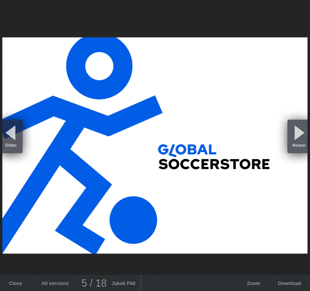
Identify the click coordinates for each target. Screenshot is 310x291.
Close (15, 283)
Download (289, 283)
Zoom (253, 283)
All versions (55, 283)
